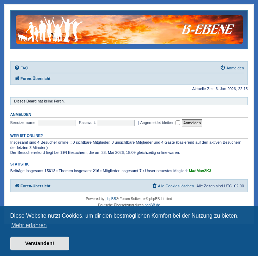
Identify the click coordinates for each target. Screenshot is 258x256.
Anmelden (20, 114)
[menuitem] (21, 68)
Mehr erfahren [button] (29, 225)
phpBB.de (152, 205)
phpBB (110, 199)
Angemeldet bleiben (160, 122)
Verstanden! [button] (39, 243)
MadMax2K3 (200, 171)
